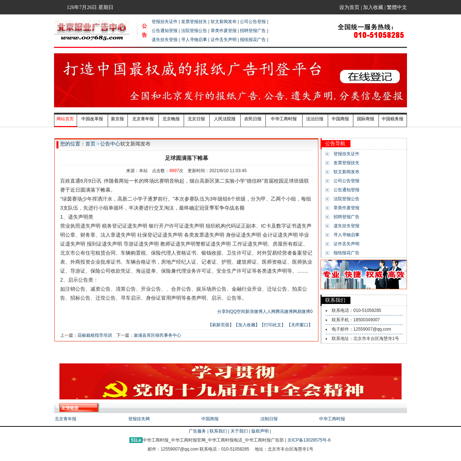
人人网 (269, 311)
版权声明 (260, 431)
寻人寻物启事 (194, 39)
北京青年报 (65, 418)
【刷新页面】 (221, 324)
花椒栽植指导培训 (94, 335)
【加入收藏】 (247, 324)
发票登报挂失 (194, 21)
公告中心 (110, 144)
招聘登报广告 (253, 30)
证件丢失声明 (224, 39)
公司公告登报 (253, 21)
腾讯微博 (284, 311)
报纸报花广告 (253, 39)
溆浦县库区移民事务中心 (157, 335)
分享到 (223, 311)
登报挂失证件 (165, 21)
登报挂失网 (139, 418)
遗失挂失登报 (165, 39)
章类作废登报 (224, 30)
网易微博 (301, 311)
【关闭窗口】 (300, 324)
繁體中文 (397, 7)
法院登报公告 (194, 30)
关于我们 (239, 431)
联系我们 (218, 431)
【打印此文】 (273, 324)
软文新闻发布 (224, 21)
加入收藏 (374, 7)
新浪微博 (254, 311)
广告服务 (197, 431)
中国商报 (210, 418)
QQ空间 (238, 311)
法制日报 (269, 418)
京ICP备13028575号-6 (309, 440)
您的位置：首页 (77, 144)
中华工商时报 (332, 418)
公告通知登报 (165, 30)
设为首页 (350, 7)
